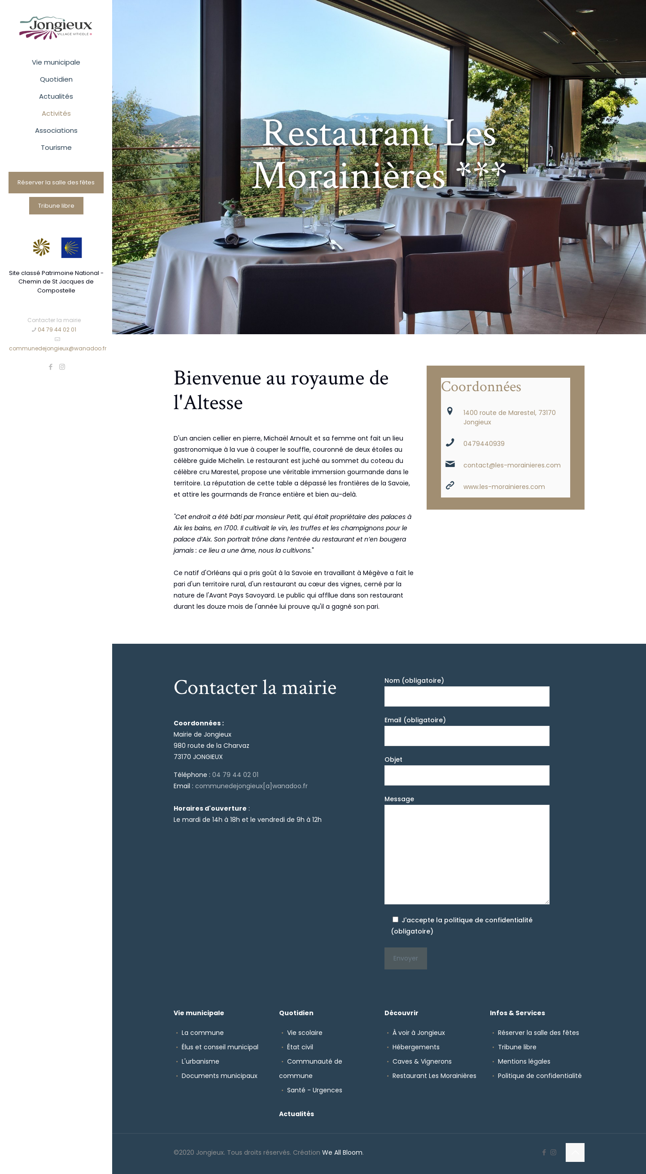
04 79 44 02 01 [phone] (57, 329)
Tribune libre (56, 205)
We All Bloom (342, 1152)
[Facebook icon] (51, 366)
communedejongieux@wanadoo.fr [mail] (57, 348)
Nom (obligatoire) (467, 691)
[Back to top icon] (575, 1152)
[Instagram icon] (62, 366)
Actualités (296, 1113)
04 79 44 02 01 (235, 774)
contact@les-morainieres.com (512, 465)
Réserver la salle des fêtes (56, 182)
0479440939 (484, 443)
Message (467, 849)
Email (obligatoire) (467, 731)
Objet (467, 770)
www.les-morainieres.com (504, 486)
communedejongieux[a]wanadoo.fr (251, 785)
